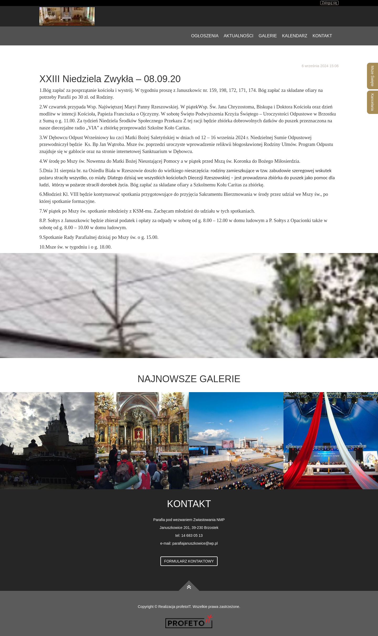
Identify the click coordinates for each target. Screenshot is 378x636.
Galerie (268, 36)
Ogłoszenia (204, 36)
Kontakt (322, 36)
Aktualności (238, 36)
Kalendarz (294, 36)
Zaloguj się (329, 3)
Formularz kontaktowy (189, 561)
